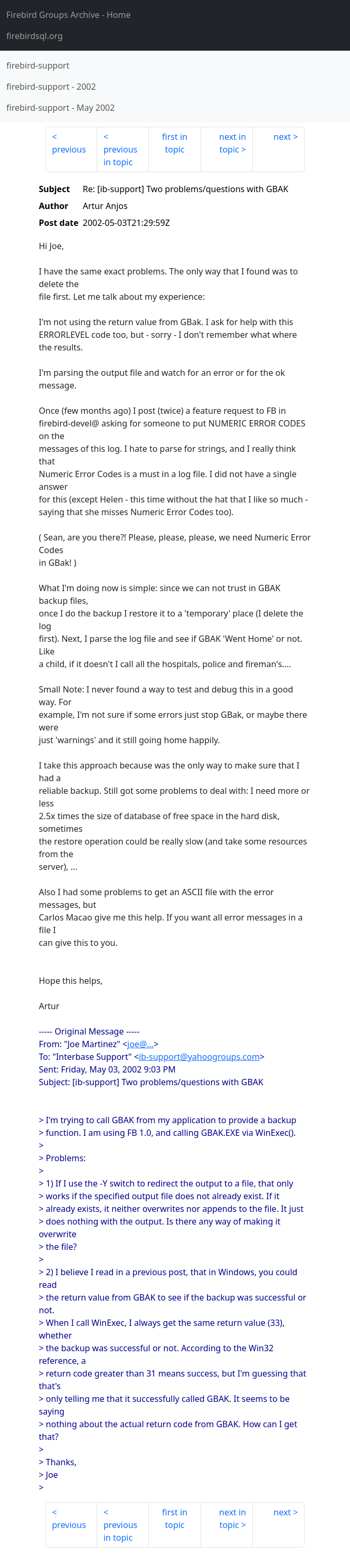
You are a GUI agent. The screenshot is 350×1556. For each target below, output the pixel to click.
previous (69, 149)
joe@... (140, 1044)
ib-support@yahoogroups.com (199, 1056)
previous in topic (120, 156)
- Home (68, 15)
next (282, 137)
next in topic (232, 143)
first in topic (174, 143)
